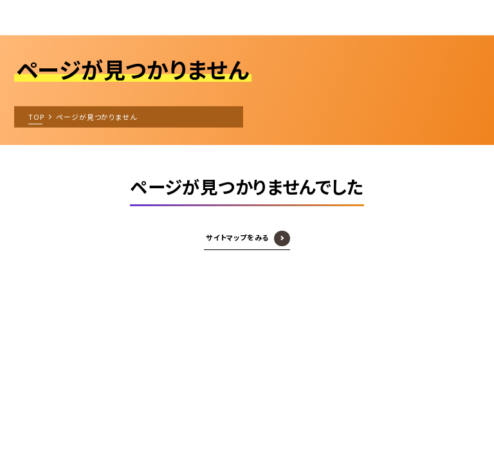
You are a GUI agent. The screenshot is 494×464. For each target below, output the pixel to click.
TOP (36, 116)
